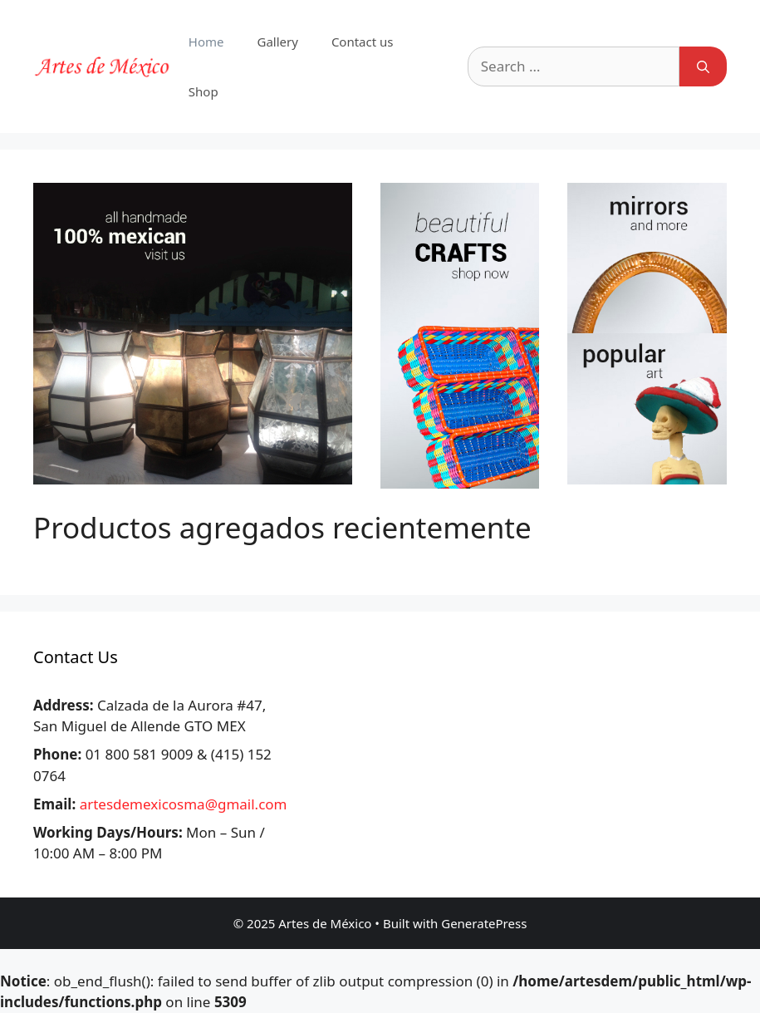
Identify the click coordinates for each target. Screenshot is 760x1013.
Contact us (362, 41)
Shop (203, 91)
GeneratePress (484, 923)
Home (206, 41)
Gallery (277, 41)
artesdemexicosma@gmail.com (183, 804)
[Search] (703, 66)
